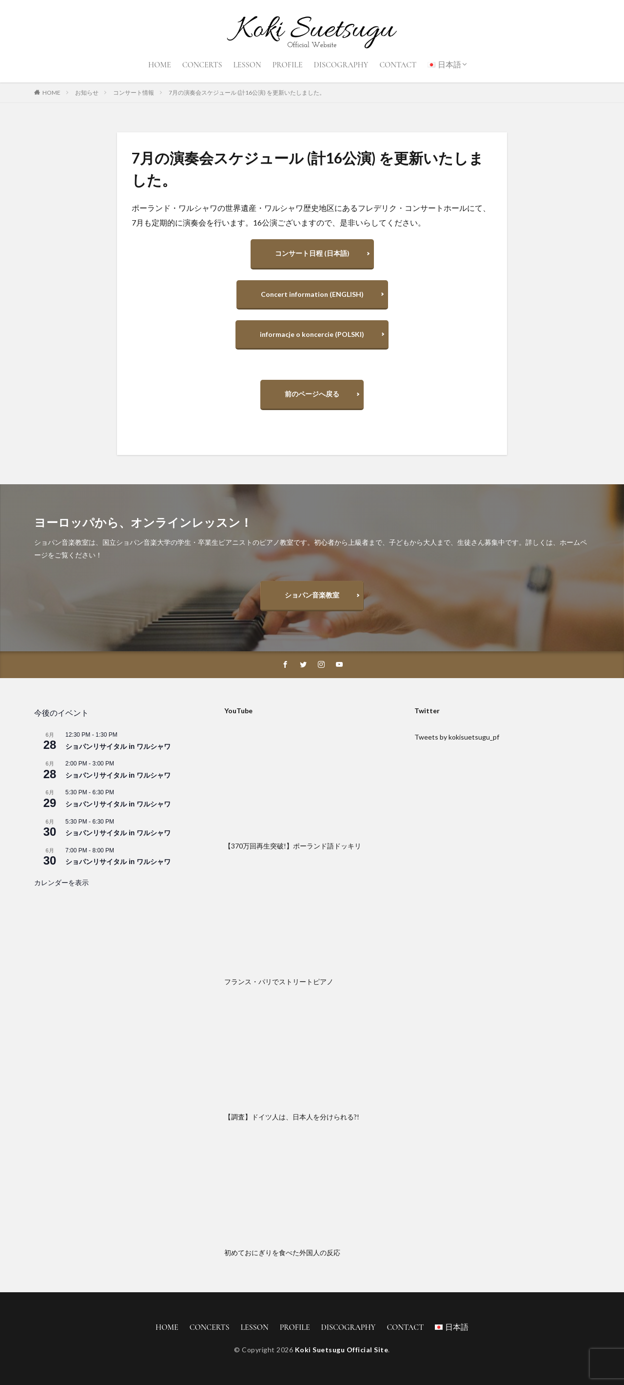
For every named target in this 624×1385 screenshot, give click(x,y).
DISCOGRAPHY (341, 65)
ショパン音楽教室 (312, 595)
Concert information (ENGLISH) (312, 294)
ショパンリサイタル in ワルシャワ (118, 746)
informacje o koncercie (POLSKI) (312, 334)
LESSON (247, 65)
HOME (159, 65)
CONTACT (397, 65)
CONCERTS (202, 65)
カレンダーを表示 (61, 883)
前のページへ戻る (312, 394)
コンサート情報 (133, 92)
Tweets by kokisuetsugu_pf (456, 737)
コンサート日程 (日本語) (312, 253)
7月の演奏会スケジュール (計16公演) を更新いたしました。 (247, 92)
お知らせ (86, 92)
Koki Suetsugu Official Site (342, 1349)
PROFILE (288, 65)
